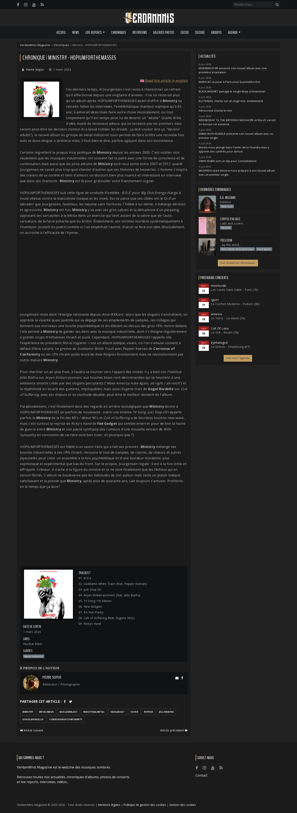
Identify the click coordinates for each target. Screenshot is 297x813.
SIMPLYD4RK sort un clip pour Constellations (228, 161)
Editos (184, 32)
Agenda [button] (232, 32)
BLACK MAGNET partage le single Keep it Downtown (232, 91)
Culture (200, 32)
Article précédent (174, 730)
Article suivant (31, 730)
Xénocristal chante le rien (215, 110)
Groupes (216, 32)
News (75, 32)
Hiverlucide (218, 286)
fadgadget (118, 711)
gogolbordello (33, 719)
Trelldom (226, 240)
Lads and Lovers (231, 223)
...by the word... (230, 245)
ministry (27, 711)
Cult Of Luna (220, 328)
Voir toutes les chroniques (237, 263)
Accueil (61, 32)
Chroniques (118, 32)
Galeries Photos (163, 32)
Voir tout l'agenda (237, 358)
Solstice (225, 202)
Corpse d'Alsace (230, 219)
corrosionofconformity (65, 719)
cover (134, 711)
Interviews (139, 32)
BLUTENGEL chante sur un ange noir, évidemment (231, 101)
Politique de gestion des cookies (145, 805)
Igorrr (215, 300)
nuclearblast (68, 711)
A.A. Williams (228, 197)
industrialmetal (94, 711)
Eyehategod (219, 343)
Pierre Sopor (35, 69)
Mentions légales (109, 805)
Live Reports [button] (93, 32)
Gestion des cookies (182, 805)
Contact (201, 775)
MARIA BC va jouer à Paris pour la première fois (229, 82)
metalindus (46, 711)
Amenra (216, 314)
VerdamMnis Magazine (35, 45)
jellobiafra (166, 711)
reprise (148, 711)
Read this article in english (166, 80)
